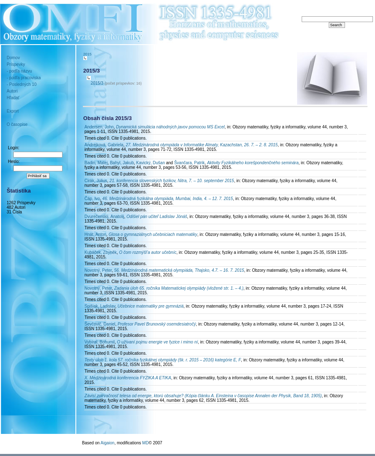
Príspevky (16, 64)
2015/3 (97, 83)
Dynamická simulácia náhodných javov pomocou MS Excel (170, 127)
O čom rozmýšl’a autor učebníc (148, 252)
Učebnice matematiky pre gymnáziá (150, 306)
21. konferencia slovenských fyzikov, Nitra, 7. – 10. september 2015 (172, 180)
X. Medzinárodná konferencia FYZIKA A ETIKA (128, 378)
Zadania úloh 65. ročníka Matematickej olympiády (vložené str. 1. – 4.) (178, 288)
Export (13, 111)
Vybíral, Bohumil (100, 342)
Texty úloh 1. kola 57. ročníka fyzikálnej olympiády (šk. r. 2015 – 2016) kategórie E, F (163, 360)
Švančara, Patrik (189, 162)
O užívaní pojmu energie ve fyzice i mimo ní (157, 342)
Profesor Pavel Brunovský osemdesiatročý (157, 324)
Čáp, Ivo (92, 198)
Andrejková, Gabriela (104, 145)
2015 (87, 54)
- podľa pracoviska (24, 77)
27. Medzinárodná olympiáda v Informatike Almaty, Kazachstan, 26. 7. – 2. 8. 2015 (202, 145)
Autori (12, 91)
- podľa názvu (19, 71)
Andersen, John (99, 127)
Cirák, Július (96, 180)
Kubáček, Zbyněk (101, 252)
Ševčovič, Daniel (100, 324)
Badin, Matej (96, 162)
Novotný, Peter (98, 270)
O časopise (17, 124)
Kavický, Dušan (150, 162)
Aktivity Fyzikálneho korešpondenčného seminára (253, 162)
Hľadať (13, 97)
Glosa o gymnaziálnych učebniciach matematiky (153, 234)
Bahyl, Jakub (122, 162)
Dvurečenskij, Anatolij (104, 216)
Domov (13, 57)
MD (145, 443)
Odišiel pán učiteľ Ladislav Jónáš (156, 216)
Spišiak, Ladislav (100, 306)
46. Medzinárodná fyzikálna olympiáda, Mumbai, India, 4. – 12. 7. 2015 (167, 198)
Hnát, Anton (95, 234)
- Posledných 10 (22, 84)
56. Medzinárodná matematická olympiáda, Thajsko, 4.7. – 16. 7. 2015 (179, 270)
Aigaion (107, 443)
